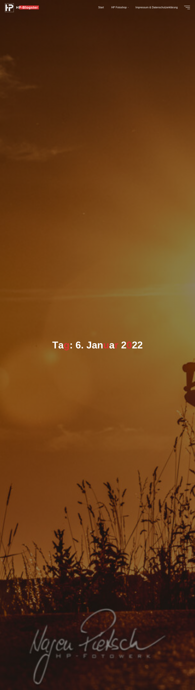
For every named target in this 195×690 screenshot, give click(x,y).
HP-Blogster (29, 8)
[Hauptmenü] (185, 8)
